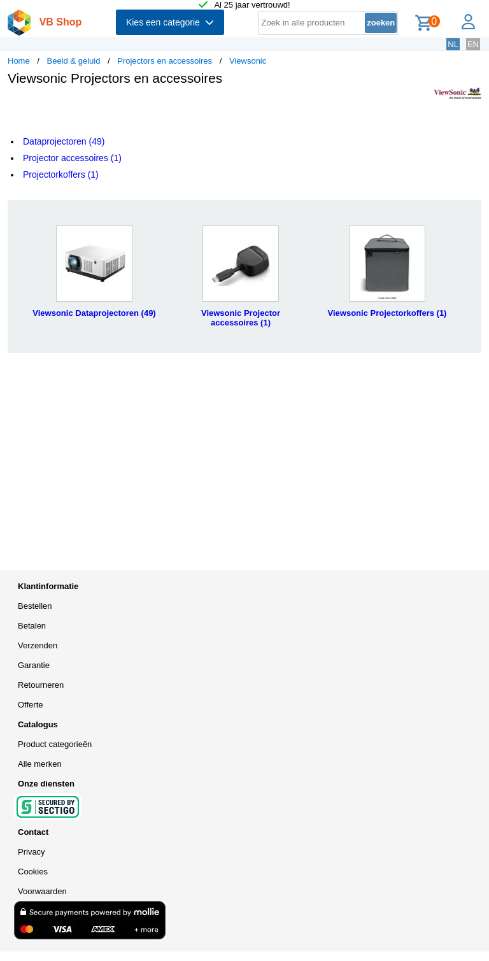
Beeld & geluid (74, 61)
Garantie (34, 665)
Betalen (32, 625)
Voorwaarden (42, 891)
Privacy (31, 852)
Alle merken (40, 764)
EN (473, 44)
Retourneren (41, 685)
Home (19, 61)
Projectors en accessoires (164, 61)
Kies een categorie (170, 22)
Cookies (33, 871)
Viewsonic (247, 61)
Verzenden (37, 645)
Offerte (30, 704)
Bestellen (35, 606)
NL (453, 44)
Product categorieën (55, 744)
